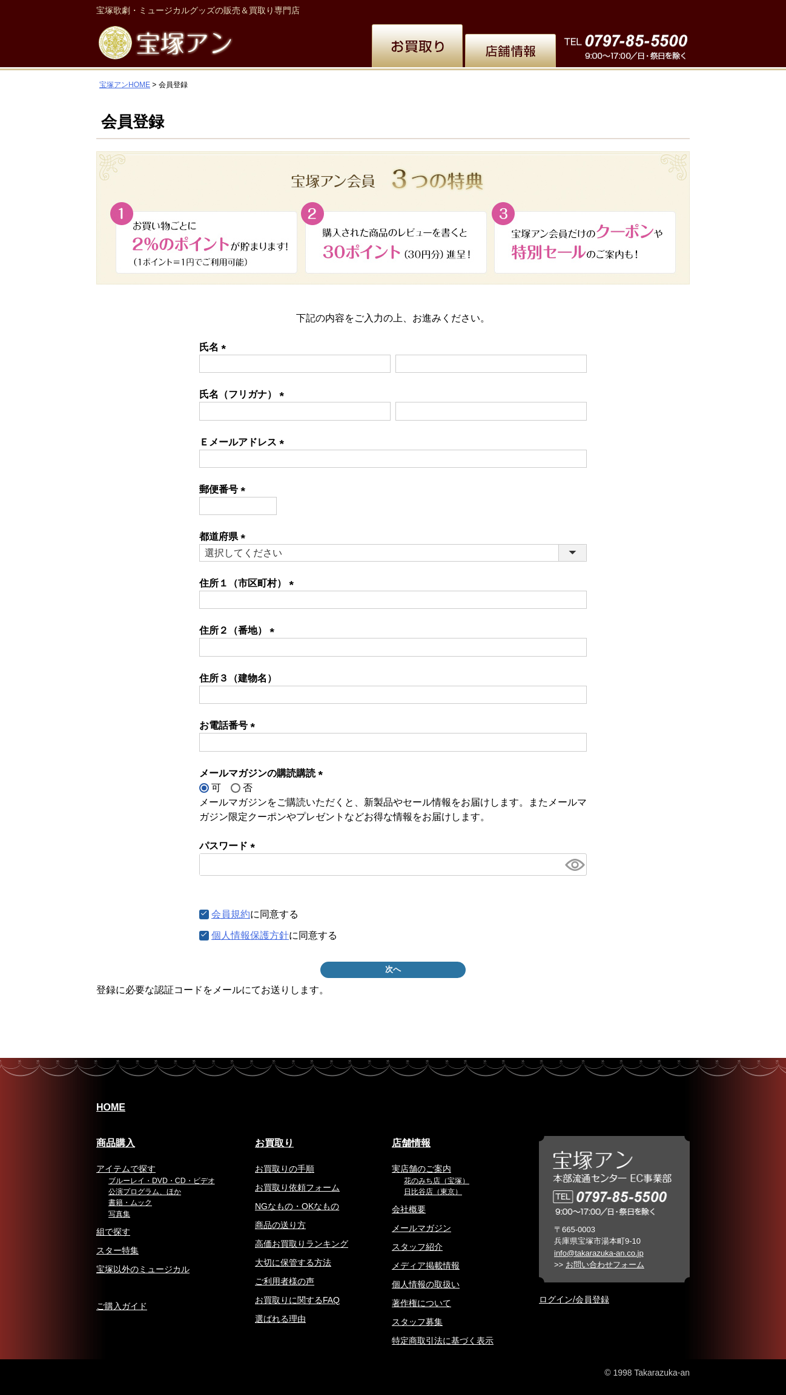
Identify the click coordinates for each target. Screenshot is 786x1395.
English (486, 9)
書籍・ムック (130, 1202)
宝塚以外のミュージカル (143, 1269)
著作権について (421, 1303)
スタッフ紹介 (417, 1247)
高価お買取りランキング (301, 1244)
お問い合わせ (661, 9)
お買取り (274, 1143)
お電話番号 (229, 725)
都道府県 (224, 536)
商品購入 (115, 1143)
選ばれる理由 (280, 1319)
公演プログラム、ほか (144, 1191)
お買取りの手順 (284, 1168)
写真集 (119, 1214)
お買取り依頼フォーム (297, 1187)
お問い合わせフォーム (605, 1264)
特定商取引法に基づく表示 (443, 1340)
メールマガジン (421, 1228)
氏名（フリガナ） (244, 394)
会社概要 (409, 1209)
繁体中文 (529, 9)
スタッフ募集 (417, 1322)
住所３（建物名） (238, 678)
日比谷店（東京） (433, 1191)
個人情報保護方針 (250, 935)
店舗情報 (411, 1143)
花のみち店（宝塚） (436, 1181)
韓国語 (614, 9)
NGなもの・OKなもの (297, 1206)
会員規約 (230, 914)
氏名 (215, 347)
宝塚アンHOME (124, 84)
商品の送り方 (280, 1225)
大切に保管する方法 (293, 1262)
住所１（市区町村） (249, 583)
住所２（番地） (239, 630)
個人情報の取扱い (426, 1284)
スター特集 (117, 1250)
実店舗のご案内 (421, 1168)
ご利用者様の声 (284, 1281)
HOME (110, 1107)
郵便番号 (224, 489)
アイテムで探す (126, 1168)
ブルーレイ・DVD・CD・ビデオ (161, 1181)
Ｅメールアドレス (244, 442)
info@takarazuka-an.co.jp (599, 1253)
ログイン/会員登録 (574, 1299)
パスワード (229, 846)
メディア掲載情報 (426, 1265)
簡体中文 (574, 9)
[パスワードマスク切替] (574, 864)
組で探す (113, 1231)
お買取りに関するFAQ (297, 1300)
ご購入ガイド (121, 1306)
